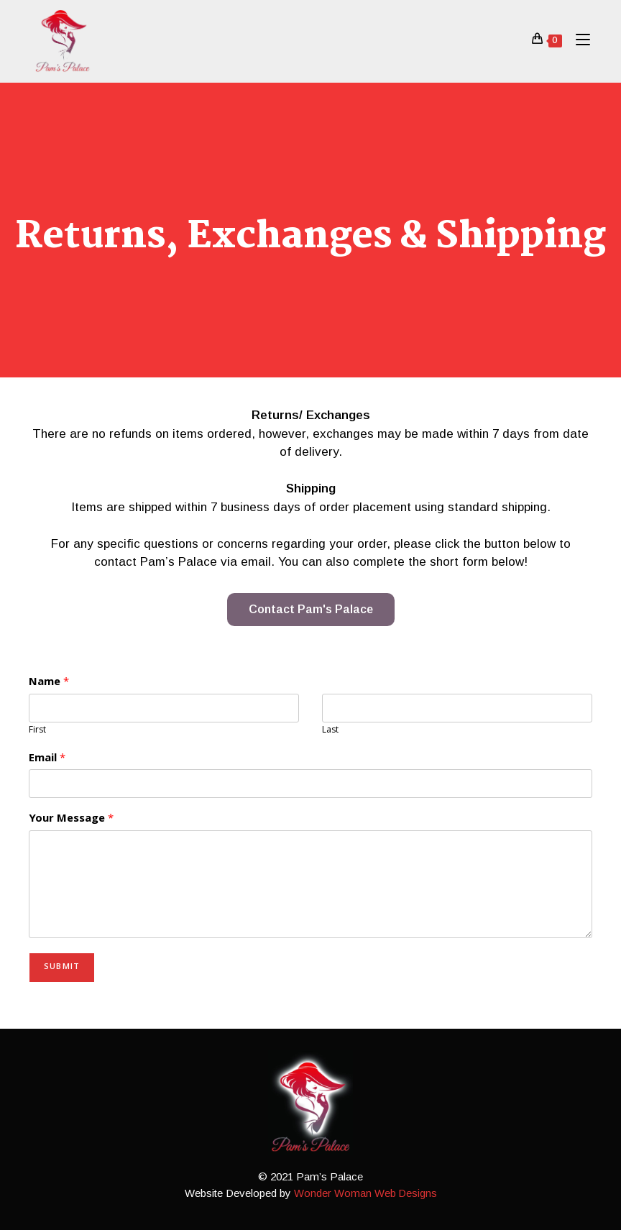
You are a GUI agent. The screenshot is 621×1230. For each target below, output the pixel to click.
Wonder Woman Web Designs (365, 1193)
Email (47, 759)
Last (330, 731)
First (37, 731)
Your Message (71, 819)
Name (49, 683)
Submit (62, 967)
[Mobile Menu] (577, 40)
